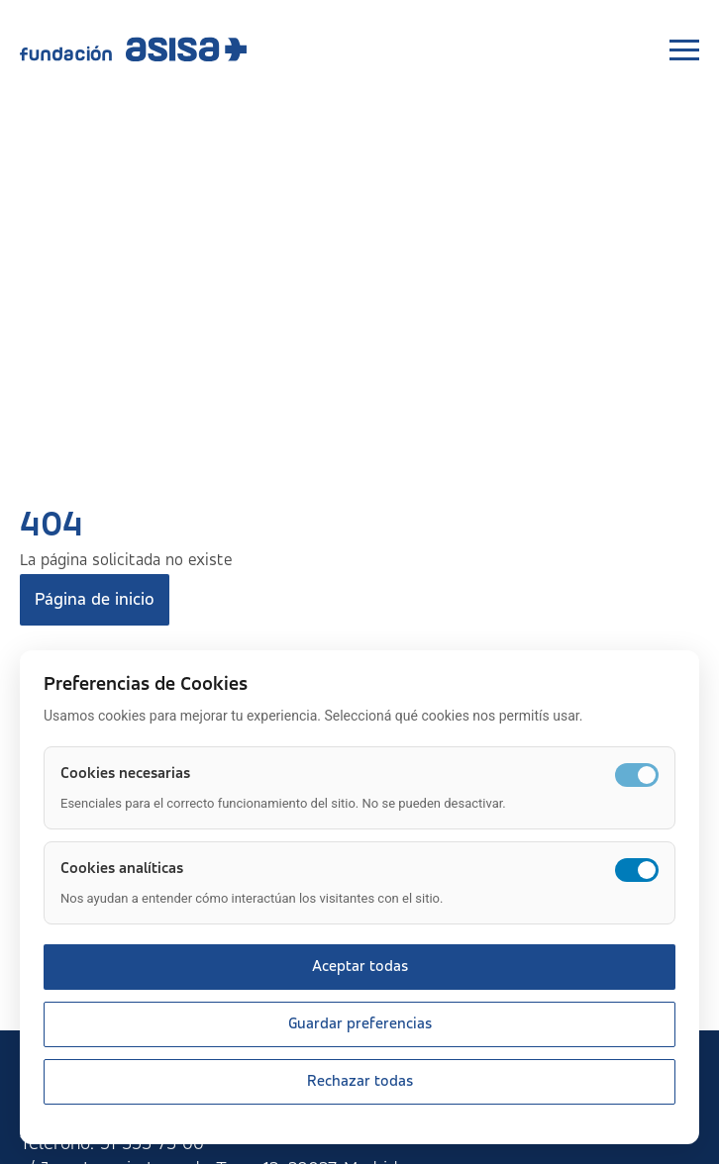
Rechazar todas (360, 1082)
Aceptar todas (360, 967)
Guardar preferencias (360, 1024)
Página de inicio (94, 600)
